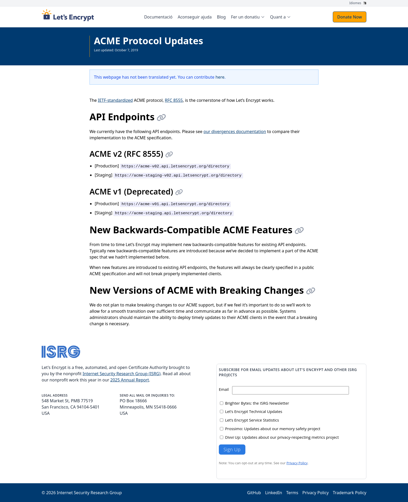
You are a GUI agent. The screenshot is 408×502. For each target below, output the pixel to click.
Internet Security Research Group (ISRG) (121, 373)
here (219, 77)
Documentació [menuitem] (158, 17)
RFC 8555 (174, 100)
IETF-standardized (115, 100)
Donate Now (349, 17)
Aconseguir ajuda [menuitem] (195, 17)
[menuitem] (248, 17)
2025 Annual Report (129, 380)
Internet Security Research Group (89, 492)
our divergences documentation (234, 131)
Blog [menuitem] (221, 17)
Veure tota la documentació (114, 54)
